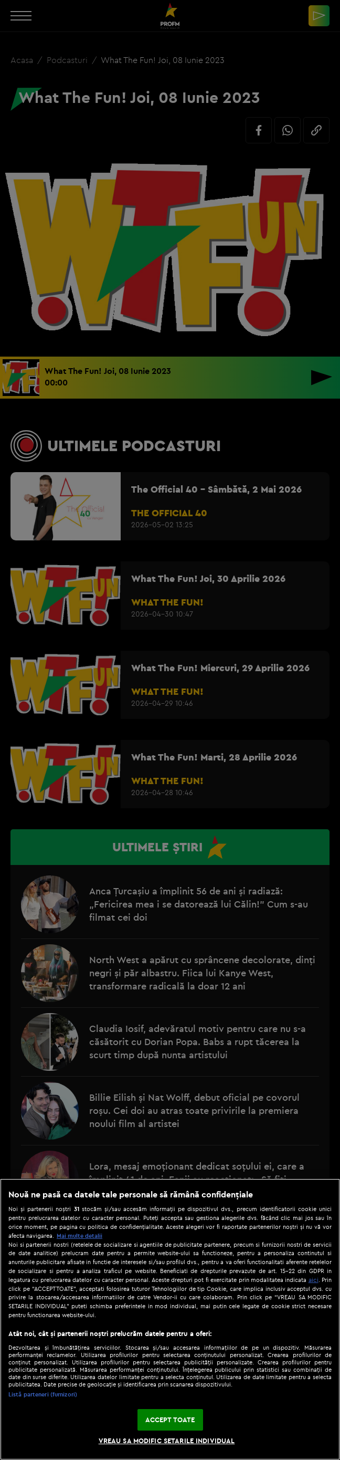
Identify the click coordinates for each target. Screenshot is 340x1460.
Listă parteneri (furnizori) (42, 1394)
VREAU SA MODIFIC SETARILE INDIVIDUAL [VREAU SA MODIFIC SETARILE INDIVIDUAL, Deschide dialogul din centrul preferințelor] (167, 1440)
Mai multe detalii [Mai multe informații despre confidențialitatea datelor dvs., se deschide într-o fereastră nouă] (79, 1235)
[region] (170, 1319)
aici (313, 1280)
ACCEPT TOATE (170, 1419)
